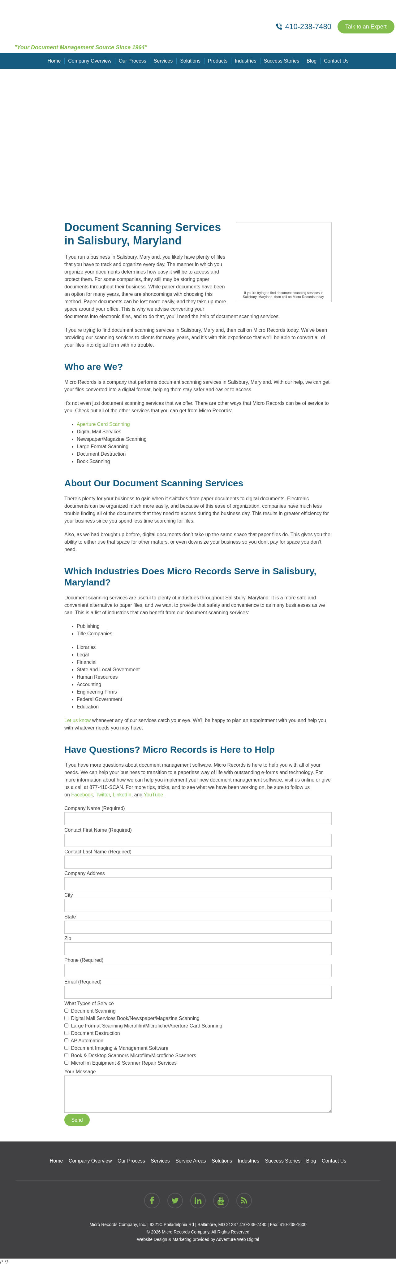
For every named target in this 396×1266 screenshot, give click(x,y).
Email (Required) (198, 987)
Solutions (190, 61)
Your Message (198, 1075)
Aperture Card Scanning (103, 424)
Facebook (82, 794)
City (198, 900)
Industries (245, 61)
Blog (311, 61)
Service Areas (190, 1160)
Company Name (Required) (198, 813)
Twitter (103, 794)
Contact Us (336, 61)
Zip (198, 943)
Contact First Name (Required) (198, 835)
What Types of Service (198, 1034)
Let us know (77, 720)
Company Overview (89, 61)
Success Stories (281, 61)
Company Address (198, 878)
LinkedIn (122, 794)
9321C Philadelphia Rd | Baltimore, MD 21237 (194, 1224)
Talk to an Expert (366, 27)
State (198, 922)
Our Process (132, 61)
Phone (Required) (198, 965)
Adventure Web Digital (237, 1239)
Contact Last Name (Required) (198, 857)
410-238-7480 (252, 1224)
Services (163, 61)
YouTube (153, 794)
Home (54, 61)
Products (217, 61)
